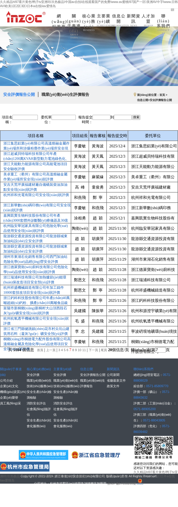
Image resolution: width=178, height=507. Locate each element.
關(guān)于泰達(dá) (73, 26)
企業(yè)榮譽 (9, 397)
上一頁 (51, 350)
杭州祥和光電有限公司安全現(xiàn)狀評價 (36, 195)
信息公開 (118, 20)
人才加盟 (148, 20)
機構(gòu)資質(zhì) (13, 392)
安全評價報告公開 (19, 94)
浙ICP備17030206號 (125, 483)
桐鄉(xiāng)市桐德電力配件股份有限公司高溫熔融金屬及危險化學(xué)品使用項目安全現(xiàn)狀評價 (37, 344)
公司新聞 (113, 374)
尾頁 (103, 350)
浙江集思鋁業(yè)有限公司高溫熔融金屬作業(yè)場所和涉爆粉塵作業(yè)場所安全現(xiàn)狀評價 (36, 148)
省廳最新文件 (116, 380)
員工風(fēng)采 (10, 403)
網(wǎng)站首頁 (59, 23)
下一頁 (93, 350)
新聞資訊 (133, 20)
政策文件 (113, 386)
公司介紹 (6, 380)
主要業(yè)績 (103, 20)
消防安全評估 (36, 403)
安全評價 (33, 374)
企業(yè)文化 (9, 386)
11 (84, 350)
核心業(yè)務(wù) (88, 23)
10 (79, 350)
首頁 (40, 350)
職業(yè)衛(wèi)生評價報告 (65, 94)
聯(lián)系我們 (163, 24)
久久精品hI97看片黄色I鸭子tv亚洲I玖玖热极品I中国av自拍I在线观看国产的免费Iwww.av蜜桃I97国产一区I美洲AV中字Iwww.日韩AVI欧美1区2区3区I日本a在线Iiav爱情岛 (89, 476)
